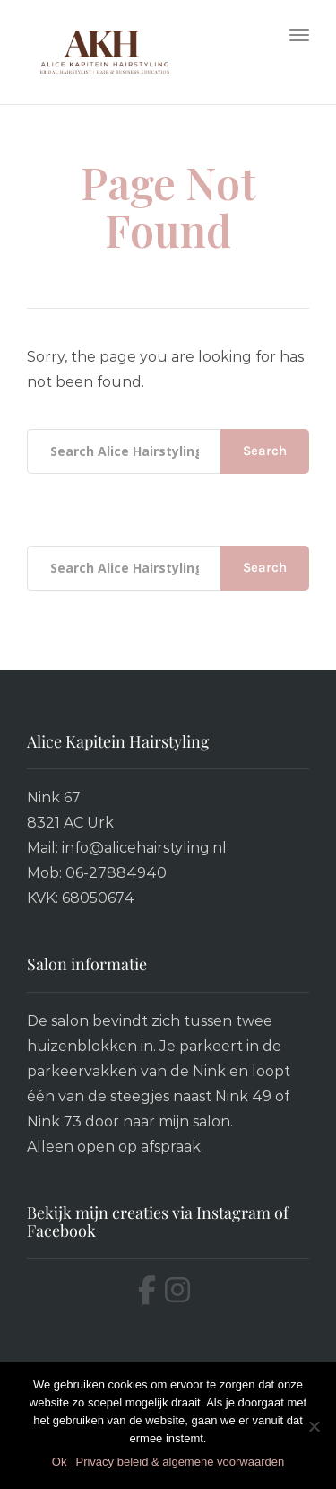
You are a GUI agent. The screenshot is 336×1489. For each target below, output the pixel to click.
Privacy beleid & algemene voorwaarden (179, 1461)
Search (265, 450)
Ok (59, 1461)
